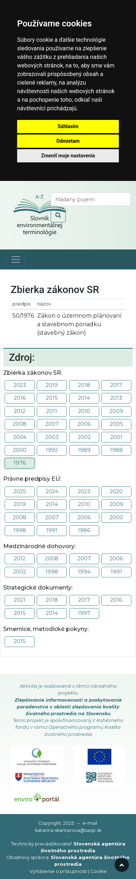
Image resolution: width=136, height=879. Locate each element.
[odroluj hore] (122, 865)
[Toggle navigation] (16, 259)
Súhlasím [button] (68, 126)
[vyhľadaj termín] (91, 199)
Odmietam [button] (68, 141)
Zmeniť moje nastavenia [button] (68, 155)
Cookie (98, 871)
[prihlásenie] (68, 837)
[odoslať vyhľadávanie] (58, 215)
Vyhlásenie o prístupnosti (58, 871)
